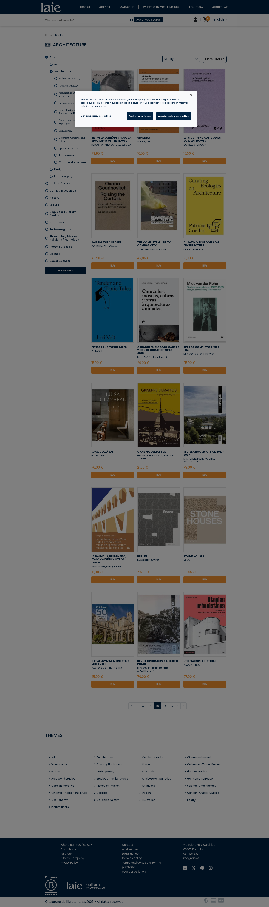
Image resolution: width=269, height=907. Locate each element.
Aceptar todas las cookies (173, 116)
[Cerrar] (191, 95)
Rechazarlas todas (140, 116)
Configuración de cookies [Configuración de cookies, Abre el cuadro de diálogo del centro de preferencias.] (96, 115)
